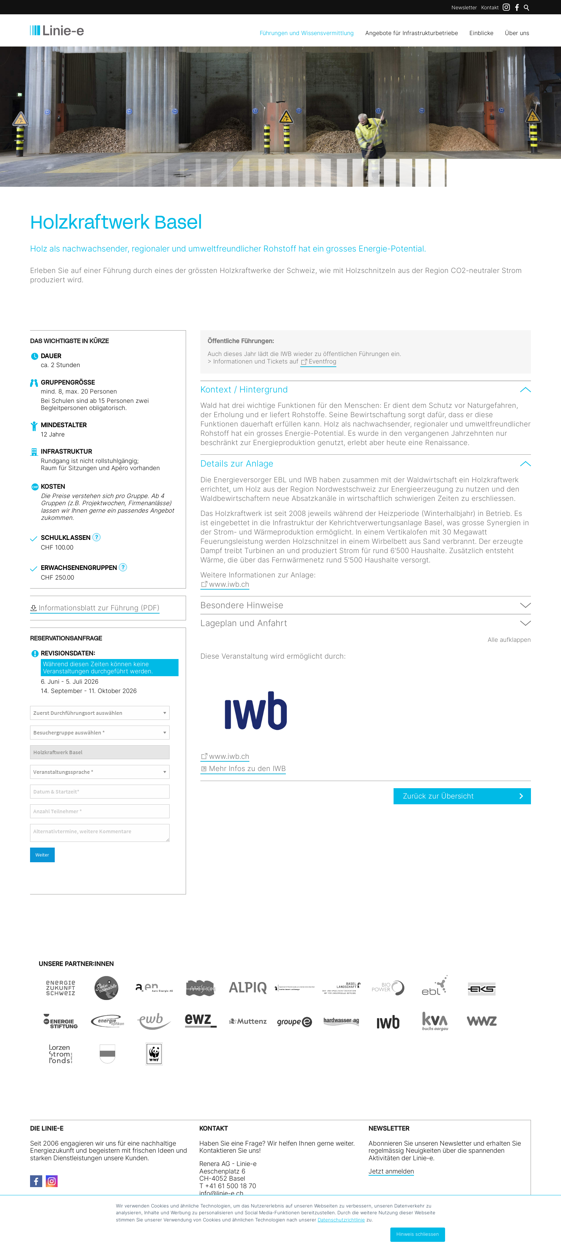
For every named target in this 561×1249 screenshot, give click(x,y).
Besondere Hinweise (241, 605)
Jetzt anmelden (391, 1157)
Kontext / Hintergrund (244, 389)
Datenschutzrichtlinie (341, 1220)
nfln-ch (221, 1180)
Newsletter (464, 7)
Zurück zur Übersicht (430, 796)
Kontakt (490, 7)
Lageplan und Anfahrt (243, 623)
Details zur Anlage (236, 463)
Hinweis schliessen (417, 1234)
